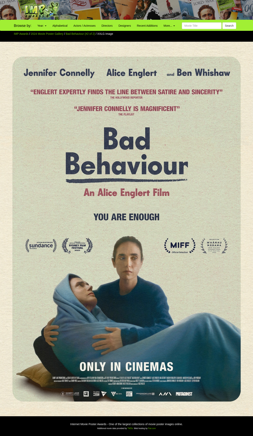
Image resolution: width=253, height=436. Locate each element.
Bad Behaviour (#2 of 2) (80, 33)
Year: (41, 25)
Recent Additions (147, 25)
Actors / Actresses (84, 25)
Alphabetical (59, 25)
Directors (106, 25)
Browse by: (22, 26)
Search (229, 25)
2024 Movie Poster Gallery (47, 33)
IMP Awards (21, 33)
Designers (124, 25)
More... (169, 25)
